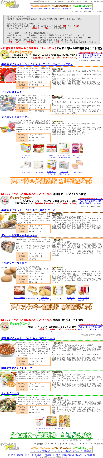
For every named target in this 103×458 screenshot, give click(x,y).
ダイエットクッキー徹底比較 (62, 7)
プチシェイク (77, 172)
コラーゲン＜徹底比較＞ (34, 455)
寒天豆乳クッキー (32, 298)
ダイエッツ (26, 172)
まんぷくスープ (10, 393)
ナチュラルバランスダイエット (64, 174)
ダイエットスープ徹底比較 (82, 7)
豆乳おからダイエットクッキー (45, 300)
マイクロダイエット (12, 91)
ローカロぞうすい (64, 428)
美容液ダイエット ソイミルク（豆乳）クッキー (29, 210)
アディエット (38, 172)
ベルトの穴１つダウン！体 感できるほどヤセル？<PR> (90, 201)
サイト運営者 (89, 455)
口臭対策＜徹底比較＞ (16, 455)
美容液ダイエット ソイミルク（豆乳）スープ (28, 338)
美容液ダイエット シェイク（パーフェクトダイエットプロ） (37, 64)
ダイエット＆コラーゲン (15, 116)
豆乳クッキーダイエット (15, 263)
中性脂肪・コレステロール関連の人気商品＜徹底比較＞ (64, 455)
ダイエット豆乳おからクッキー (19, 235)
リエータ (39, 156)
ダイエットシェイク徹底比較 (41, 7)
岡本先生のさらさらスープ (16, 368)
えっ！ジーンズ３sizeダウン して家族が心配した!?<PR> (90, 55)
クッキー (58, 298)
